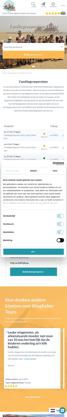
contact (43, 4)
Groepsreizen (12, 73)
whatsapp (53, 4)
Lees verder (30, 358)
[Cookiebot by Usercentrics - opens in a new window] (52, 163)
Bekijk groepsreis (32, 55)
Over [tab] (55, 171)
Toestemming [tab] (11, 171)
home (5, 73)
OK (32, 252)
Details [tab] (33, 171)
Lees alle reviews (32, 397)
